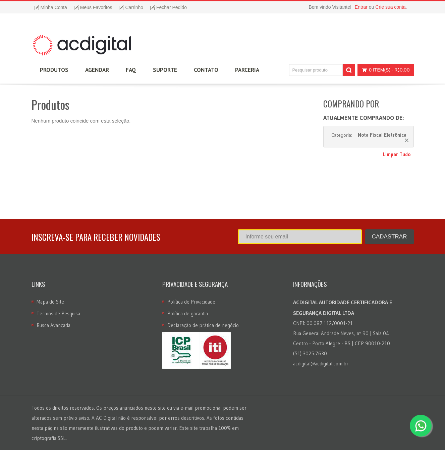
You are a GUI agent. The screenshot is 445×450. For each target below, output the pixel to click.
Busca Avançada (53, 325)
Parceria (247, 70)
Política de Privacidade (191, 302)
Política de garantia (187, 313)
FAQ (131, 70)
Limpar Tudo (396, 154)
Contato (206, 70)
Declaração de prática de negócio (203, 325)
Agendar (97, 70)
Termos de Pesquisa (58, 313)
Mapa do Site (50, 302)
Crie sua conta (390, 7)
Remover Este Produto (406, 140)
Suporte (165, 70)
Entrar (361, 7)
